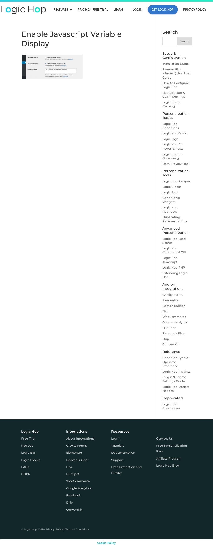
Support (117, 460)
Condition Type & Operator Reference (175, 362)
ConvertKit (170, 344)
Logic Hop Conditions (170, 126)
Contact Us (164, 438)
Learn (118, 9)
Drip (165, 339)
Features (61, 9)
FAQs (25, 467)
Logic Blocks (171, 187)
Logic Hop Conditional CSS (174, 250)
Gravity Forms (172, 295)
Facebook (73, 495)
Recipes (27, 445)
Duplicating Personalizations (174, 219)
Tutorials (117, 445)
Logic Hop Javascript (170, 260)
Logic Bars (170, 192)
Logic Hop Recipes (176, 181)
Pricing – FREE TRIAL (93, 9)
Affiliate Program (169, 458)
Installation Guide (175, 64)
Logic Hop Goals (174, 133)
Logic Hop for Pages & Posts (172, 146)
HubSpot (169, 328)
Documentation (123, 453)
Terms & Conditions (77, 529)
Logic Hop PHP (173, 267)
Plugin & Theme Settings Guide (174, 379)
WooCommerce (174, 317)
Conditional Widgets (171, 200)
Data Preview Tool (175, 164)
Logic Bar (28, 453)
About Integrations (80, 438)
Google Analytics (175, 322)
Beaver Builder (173, 306)
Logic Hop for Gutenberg (172, 156)
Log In (137, 9)
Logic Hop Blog (167, 465)
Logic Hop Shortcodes (171, 406)
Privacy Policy (194, 9)
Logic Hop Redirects (170, 209)
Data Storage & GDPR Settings (173, 95)
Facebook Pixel (173, 333)
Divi (165, 311)
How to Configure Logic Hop (175, 85)
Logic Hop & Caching (171, 104)
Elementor (170, 300)
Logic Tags (170, 139)
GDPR (25, 474)
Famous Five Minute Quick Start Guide (176, 73)
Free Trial (28, 438)
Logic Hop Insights (176, 371)
